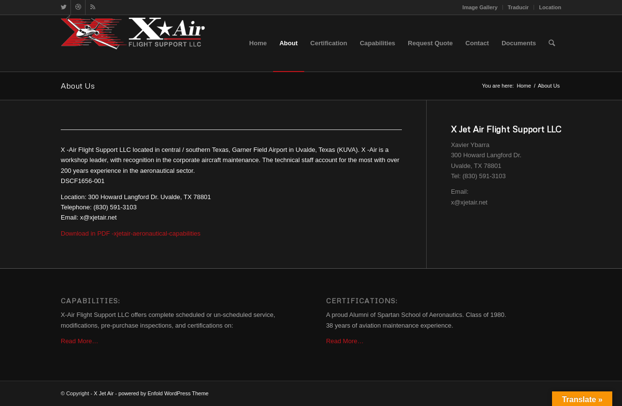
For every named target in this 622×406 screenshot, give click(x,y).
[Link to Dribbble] (78, 7)
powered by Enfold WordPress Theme (163, 393)
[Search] (551, 43)
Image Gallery (480, 7)
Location (550, 7)
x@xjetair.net (469, 202)
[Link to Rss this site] (93, 7)
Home (524, 86)
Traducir (518, 7)
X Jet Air (104, 393)
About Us (78, 86)
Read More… (79, 341)
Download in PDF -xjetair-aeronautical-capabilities (131, 233)
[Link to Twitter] (63, 7)
